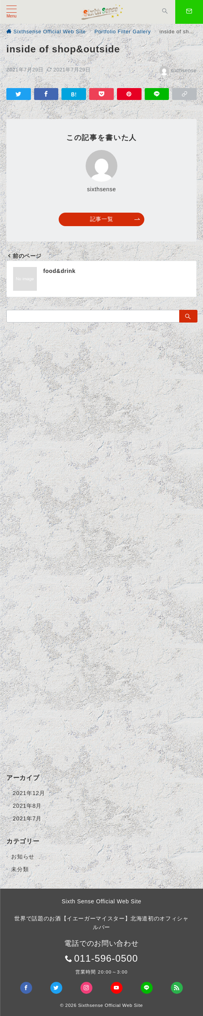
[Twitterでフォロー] (56, 988)
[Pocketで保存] (101, 94)
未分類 (20, 869)
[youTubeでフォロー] (117, 988)
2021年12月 (29, 793)
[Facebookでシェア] (46, 94)
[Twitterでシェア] (18, 94)
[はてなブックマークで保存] (73, 94)
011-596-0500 (106, 958)
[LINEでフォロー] (147, 988)
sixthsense (178, 70)
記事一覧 (115, 219)
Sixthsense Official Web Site (110, 1005)
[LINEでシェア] (157, 94)
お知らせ (22, 856)
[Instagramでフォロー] (86, 988)
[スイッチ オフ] (165, 12)
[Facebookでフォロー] (26, 988)
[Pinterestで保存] (129, 94)
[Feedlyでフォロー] (177, 988)
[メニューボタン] (11, 12)
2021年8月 (27, 806)
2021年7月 (27, 818)
